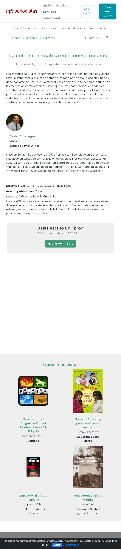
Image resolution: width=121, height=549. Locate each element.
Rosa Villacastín (87, 432)
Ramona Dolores (33, 436)
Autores (33, 38)
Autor (14, 141)
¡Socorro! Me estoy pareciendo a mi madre (88, 423)
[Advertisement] (27, 301)
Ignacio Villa (33, 504)
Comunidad (51, 18)
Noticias (61, 5)
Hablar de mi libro (60, 243)
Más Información (71, 545)
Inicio (47, 5)
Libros (18, 38)
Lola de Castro (87, 504)
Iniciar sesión (87, 11)
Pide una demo (108, 11)
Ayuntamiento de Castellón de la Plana (75, 64)
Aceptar (57, 545)
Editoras (49, 38)
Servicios (49, 11)
